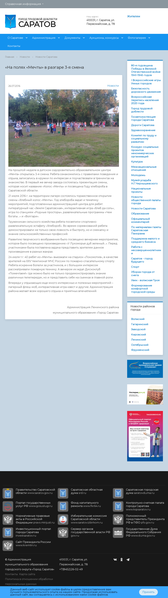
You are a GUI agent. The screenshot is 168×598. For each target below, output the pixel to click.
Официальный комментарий (140, 220)
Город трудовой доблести (141, 110)
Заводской (138, 329)
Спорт (135, 266)
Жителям (133, 16)
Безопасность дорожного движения (146, 90)
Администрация (43, 37)
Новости (25, 56)
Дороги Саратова (142, 125)
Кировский (138, 334)
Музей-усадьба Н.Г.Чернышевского (144, 182)
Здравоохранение (143, 130)
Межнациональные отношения (144, 168)
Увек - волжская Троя (145, 280)
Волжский (137, 319)
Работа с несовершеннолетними (146, 250)
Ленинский (138, 339)
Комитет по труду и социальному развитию (143, 138)
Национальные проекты (141, 190)
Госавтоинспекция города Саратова (143, 118)
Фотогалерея (137, 37)
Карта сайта (27, 574)
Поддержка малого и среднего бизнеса (145, 240)
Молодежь (138, 175)
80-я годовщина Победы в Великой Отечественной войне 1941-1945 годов (145, 70)
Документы (72, 37)
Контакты (14, 46)
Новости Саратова (46, 56)
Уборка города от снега (143, 273)
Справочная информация (23, 4)
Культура (137, 161)
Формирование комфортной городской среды (143, 288)
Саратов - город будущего (142, 260)
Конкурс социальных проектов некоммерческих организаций (144, 151)
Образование (140, 213)
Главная (9, 56)
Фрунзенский (140, 349)
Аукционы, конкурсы (104, 37)
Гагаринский (139, 324)
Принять (148, 592)
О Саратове (15, 37)
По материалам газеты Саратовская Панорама (146, 230)
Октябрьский (139, 344)
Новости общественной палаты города (146, 200)
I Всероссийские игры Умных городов (146, 82)
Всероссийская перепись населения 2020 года (145, 100)
